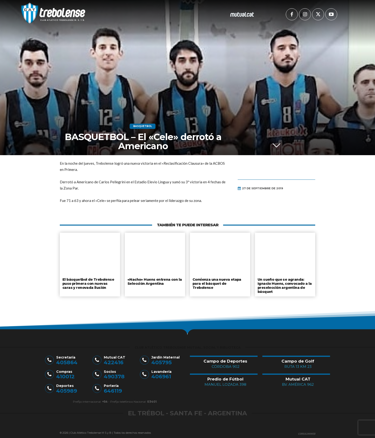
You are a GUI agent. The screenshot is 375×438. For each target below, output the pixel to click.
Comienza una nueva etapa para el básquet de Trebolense (220, 281)
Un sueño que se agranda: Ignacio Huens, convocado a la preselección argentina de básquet (284, 284)
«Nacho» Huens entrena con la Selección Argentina (153, 281)
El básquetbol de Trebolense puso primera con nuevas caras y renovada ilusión (89, 283)
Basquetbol (142, 126)
